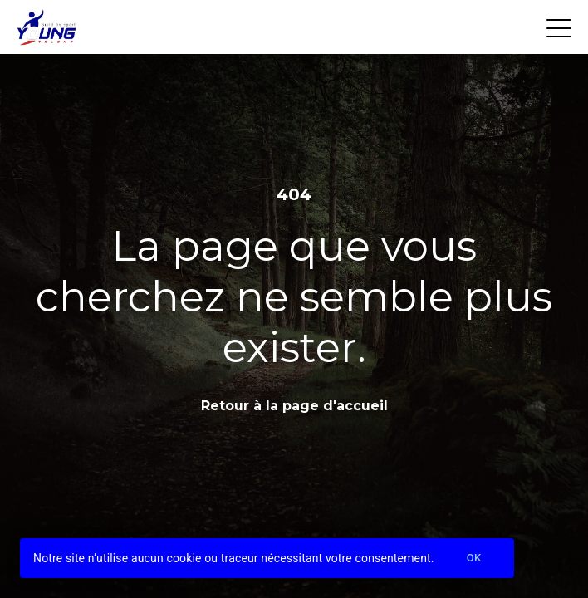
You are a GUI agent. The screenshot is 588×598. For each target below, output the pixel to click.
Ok (474, 558)
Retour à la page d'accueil (294, 406)
